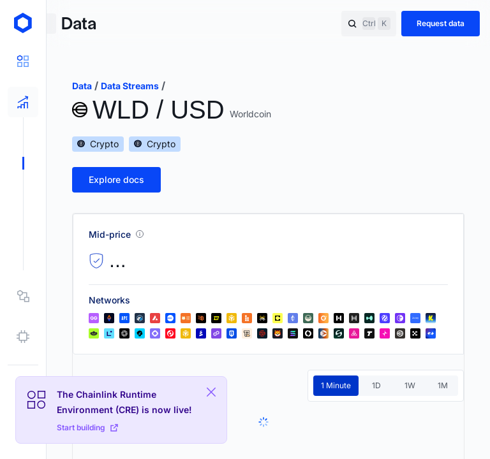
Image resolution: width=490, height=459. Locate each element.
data (82, 85)
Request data (440, 23)
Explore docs (116, 179)
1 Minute (336, 385)
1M (443, 385)
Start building (87, 427)
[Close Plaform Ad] (211, 392)
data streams (130, 85)
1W (410, 385)
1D (376, 385)
